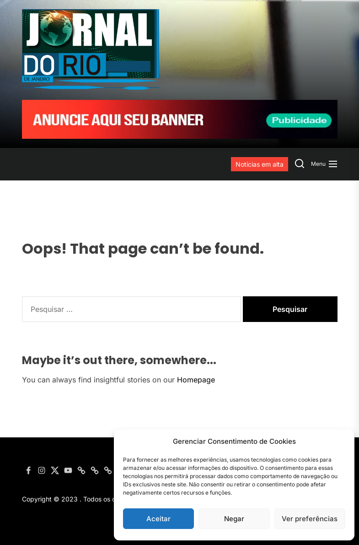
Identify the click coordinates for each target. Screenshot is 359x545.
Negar (234, 518)
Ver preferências (310, 518)
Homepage (196, 379)
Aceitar (158, 518)
